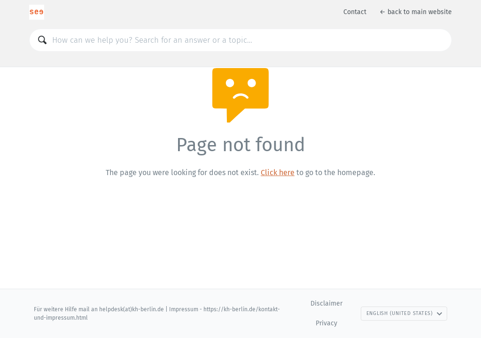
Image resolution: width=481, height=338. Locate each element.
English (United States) (404, 313)
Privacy (326, 323)
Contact (354, 12)
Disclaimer (326, 303)
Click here (278, 172)
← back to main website (416, 12)
